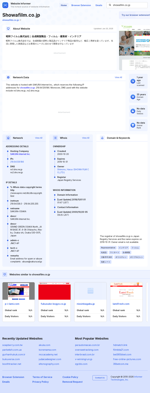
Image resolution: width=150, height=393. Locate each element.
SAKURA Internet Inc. (20, 154)
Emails (99, 5)
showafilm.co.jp (11, 20)
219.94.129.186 (17, 161)
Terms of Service (42, 377)
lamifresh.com (121, 303)
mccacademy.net (48, 354)
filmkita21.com (121, 349)
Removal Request (72, 381)
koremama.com (47, 349)
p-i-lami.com (12, 303)
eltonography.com (49, 363)
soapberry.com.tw (12, 345)
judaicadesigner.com (50, 359)
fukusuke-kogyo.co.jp (53, 303)
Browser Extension (81, 5)
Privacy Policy (40, 381)
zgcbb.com (81, 363)
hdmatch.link (120, 345)
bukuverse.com (11, 359)
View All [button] (118, 77)
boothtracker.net (11, 363)
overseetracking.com (86, 349)
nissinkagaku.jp (86, 303)
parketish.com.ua (12, 349)
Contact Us (100, 378)
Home (64, 5)
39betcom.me (120, 363)
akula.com (44, 345)
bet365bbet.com (122, 354)
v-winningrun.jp (83, 359)
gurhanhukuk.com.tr (13, 354)
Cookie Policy (70, 377)
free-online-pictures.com (127, 359)
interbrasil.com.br (85, 354)
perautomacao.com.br (87, 345)
